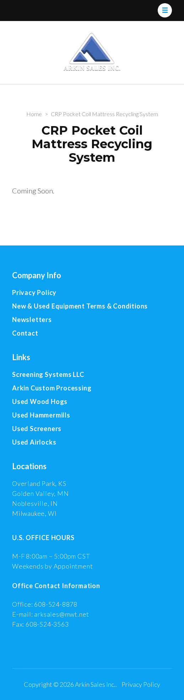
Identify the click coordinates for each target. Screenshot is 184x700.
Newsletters (32, 319)
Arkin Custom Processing (51, 388)
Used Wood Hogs (39, 401)
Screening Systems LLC (48, 374)
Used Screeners (36, 428)
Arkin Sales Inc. (95, 684)
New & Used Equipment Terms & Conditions (80, 306)
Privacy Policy (34, 292)
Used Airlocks (34, 442)
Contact (25, 333)
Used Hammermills (41, 415)
